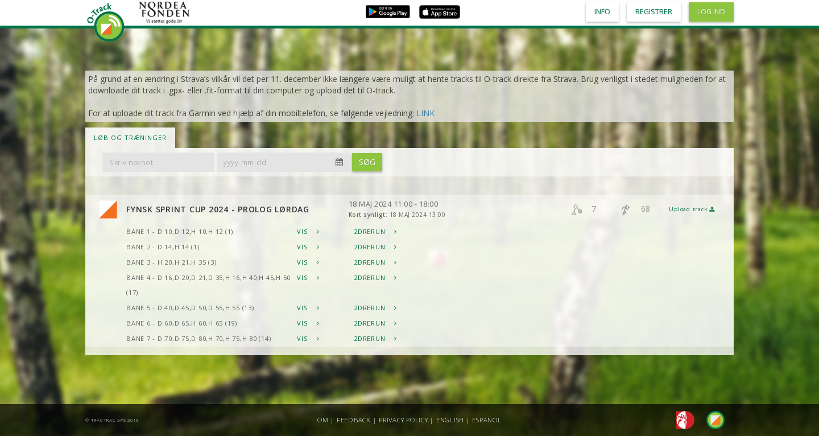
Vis (308, 231)
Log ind (711, 12)
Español (486, 420)
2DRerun (375, 231)
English (450, 420)
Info (602, 12)
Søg (367, 162)
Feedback (354, 420)
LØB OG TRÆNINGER (130, 137)
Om (323, 420)
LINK (425, 113)
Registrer (653, 12)
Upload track (692, 209)
